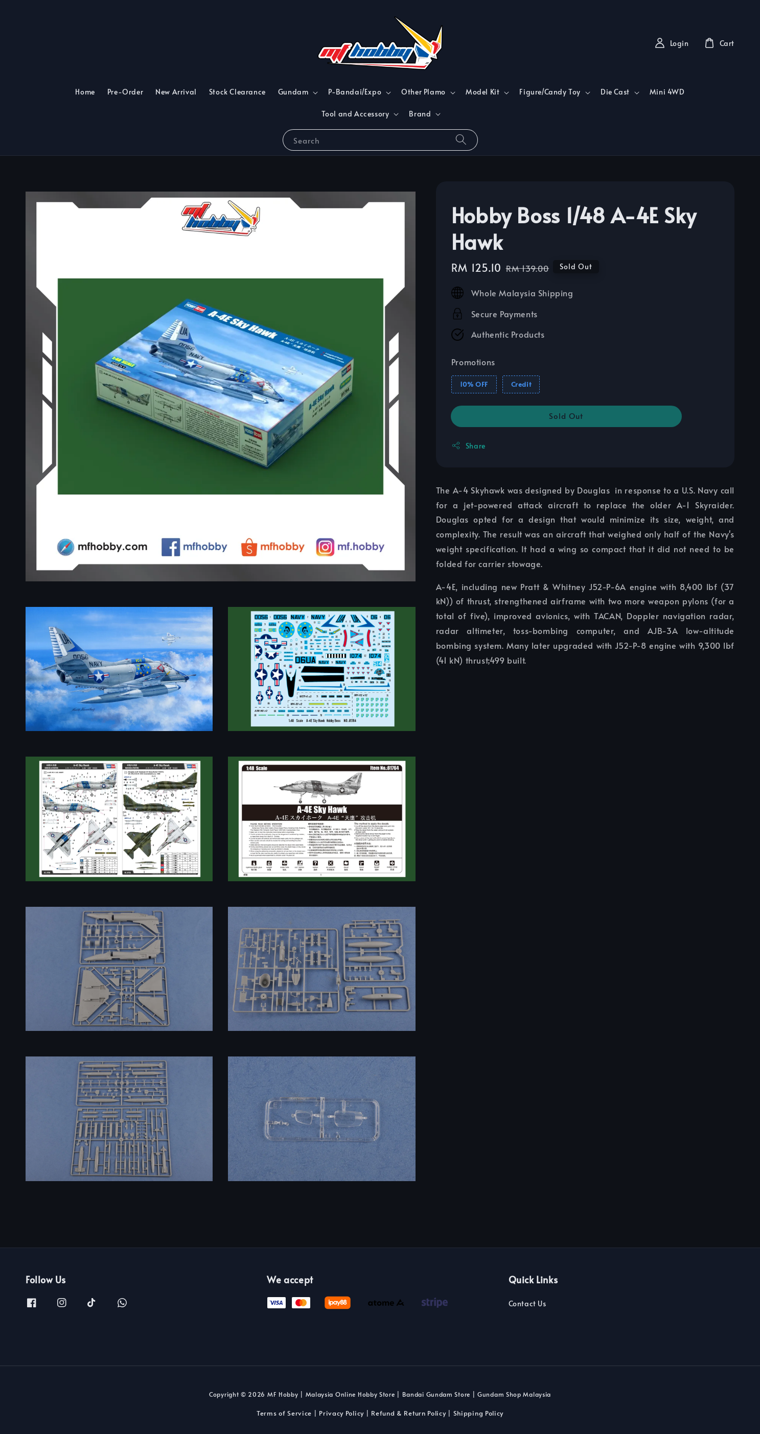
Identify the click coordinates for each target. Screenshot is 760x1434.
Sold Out (566, 415)
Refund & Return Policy (408, 1413)
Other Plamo (423, 92)
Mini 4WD (667, 92)
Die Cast (615, 92)
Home (85, 92)
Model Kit (482, 92)
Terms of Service (284, 1413)
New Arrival (176, 92)
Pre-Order (125, 92)
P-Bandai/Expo (354, 92)
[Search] (461, 140)
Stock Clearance (237, 92)
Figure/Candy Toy (550, 92)
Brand (420, 114)
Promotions (473, 361)
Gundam (293, 92)
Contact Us (527, 1303)
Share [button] (468, 446)
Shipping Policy (478, 1413)
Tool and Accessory (355, 114)
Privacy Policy (341, 1413)
